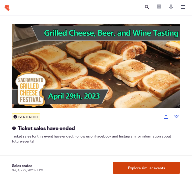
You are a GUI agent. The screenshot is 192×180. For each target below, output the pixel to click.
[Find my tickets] (159, 7)
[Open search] (147, 7)
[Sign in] (171, 7)
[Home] (7, 8)
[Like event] (176, 116)
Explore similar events (146, 167)
